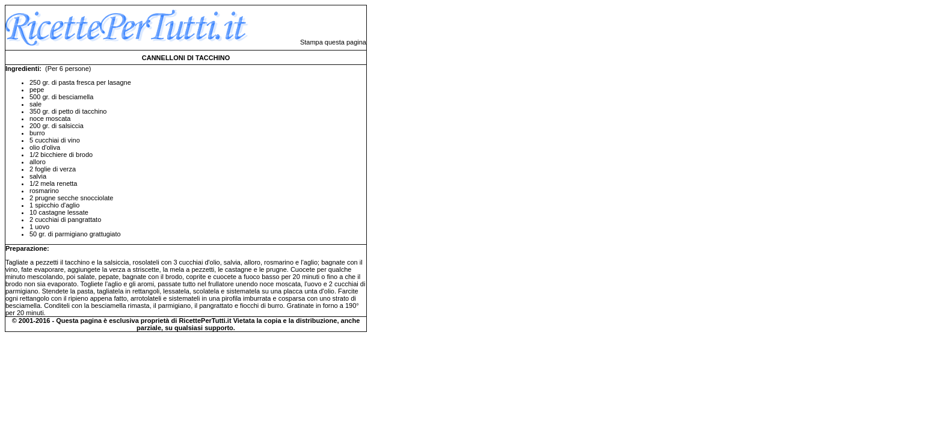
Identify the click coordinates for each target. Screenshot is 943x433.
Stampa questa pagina (333, 42)
